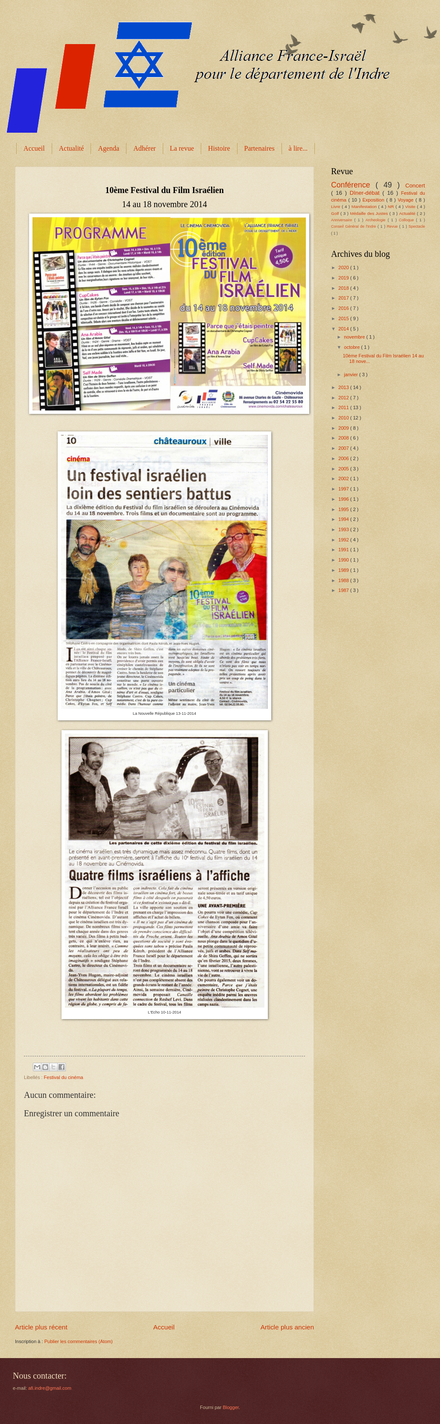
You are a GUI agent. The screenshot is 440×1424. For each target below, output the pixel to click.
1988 (344, 580)
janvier (351, 374)
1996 (344, 499)
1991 (344, 549)
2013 (344, 387)
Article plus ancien (287, 1327)
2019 (344, 277)
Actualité (71, 148)
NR (392, 206)
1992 (344, 539)
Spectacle (416, 226)
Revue (393, 226)
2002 (344, 478)
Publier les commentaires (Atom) (78, 1341)
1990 (344, 559)
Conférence (353, 185)
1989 (344, 570)
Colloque (407, 220)
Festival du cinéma (63, 1077)
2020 (344, 267)
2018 (344, 288)
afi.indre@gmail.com (49, 1388)
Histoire (219, 148)
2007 (344, 448)
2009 (344, 428)
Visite (411, 206)
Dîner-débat (366, 193)
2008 (344, 437)
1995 (344, 509)
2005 (344, 468)
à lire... (298, 148)
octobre (352, 347)
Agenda (108, 148)
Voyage (406, 199)
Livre (336, 206)
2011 (344, 407)
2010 (344, 417)
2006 (344, 458)
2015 (344, 318)
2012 (344, 397)
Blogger (230, 1407)
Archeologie (377, 220)
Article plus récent (41, 1327)
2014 (344, 328)
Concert (415, 185)
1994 (344, 519)
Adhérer (144, 148)
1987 (344, 590)
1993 (344, 529)
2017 (344, 297)
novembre (355, 336)
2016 (344, 308)
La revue (182, 148)
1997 (344, 488)
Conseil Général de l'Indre (354, 226)
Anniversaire (342, 220)
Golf (335, 213)
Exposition (374, 199)
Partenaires (259, 148)
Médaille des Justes (369, 213)
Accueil (34, 148)
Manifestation (365, 206)
